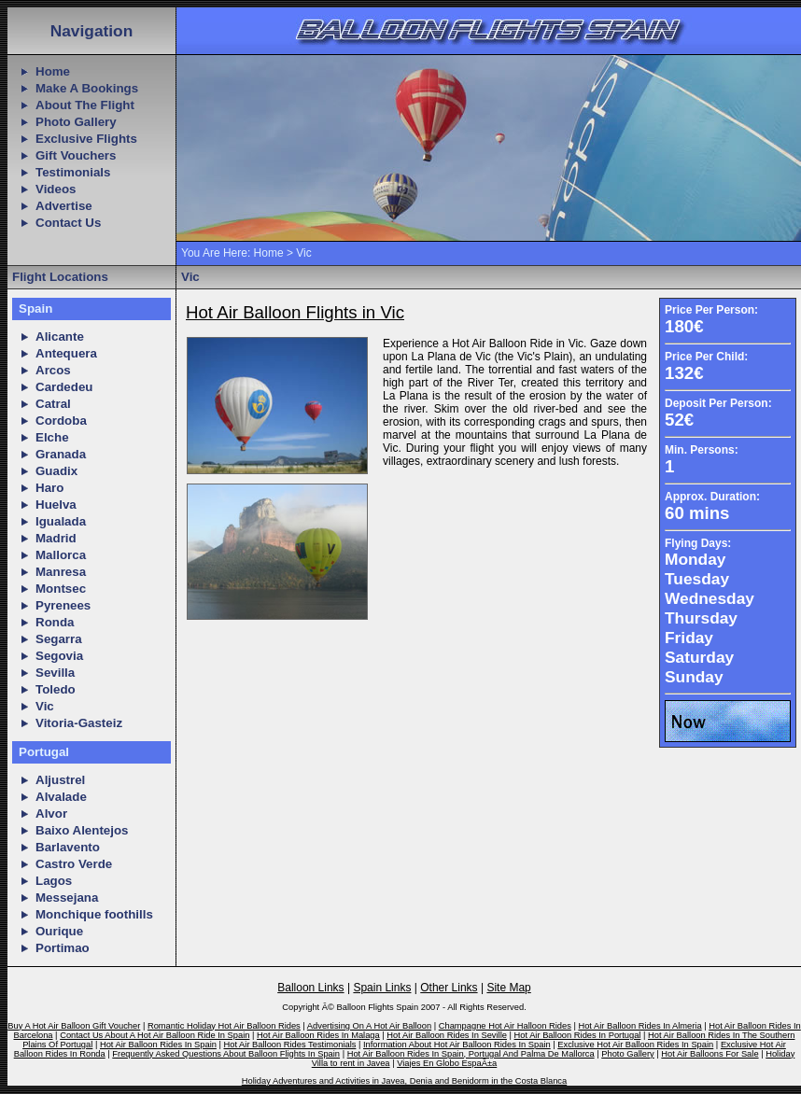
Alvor (51, 813)
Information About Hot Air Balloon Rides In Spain (457, 1044)
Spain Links (382, 987)
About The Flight (84, 105)
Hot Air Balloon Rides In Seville (446, 1035)
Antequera (66, 353)
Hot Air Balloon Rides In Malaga (318, 1035)
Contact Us (68, 223)
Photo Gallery (76, 122)
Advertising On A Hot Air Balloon (369, 1026)
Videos (55, 189)
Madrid (56, 538)
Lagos (53, 881)
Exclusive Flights (86, 139)
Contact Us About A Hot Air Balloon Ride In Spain (154, 1035)
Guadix (56, 471)
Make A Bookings (86, 88)
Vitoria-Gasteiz (78, 723)
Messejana (66, 898)
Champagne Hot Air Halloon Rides (505, 1026)
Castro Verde (73, 864)
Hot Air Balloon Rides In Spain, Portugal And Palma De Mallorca (471, 1054)
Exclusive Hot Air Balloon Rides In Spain (635, 1044)
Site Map (508, 987)
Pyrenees (63, 605)
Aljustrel (60, 780)
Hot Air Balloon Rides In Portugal (577, 1035)
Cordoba (61, 421)
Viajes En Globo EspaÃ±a (447, 1063)
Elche (52, 437)
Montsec (60, 589)
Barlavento (67, 847)
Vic (44, 706)
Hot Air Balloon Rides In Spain (158, 1044)
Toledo (55, 689)
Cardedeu (63, 387)
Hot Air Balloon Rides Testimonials (290, 1044)
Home (52, 71)
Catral (53, 404)
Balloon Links (310, 987)
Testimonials (72, 172)
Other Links (448, 987)
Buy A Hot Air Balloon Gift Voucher (73, 1026)
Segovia (59, 656)
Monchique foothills (94, 914)
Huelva (56, 505)
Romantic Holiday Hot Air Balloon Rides (224, 1026)
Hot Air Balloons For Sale (709, 1054)
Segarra (58, 639)
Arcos (53, 370)
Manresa (60, 572)
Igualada (60, 521)
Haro (49, 488)
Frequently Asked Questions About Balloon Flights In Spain (226, 1054)
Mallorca (60, 555)
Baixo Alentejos (82, 830)
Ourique (59, 931)
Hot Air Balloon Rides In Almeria (639, 1026)
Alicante (59, 337)
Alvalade (61, 797)
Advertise (63, 206)
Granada (60, 454)
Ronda (54, 622)
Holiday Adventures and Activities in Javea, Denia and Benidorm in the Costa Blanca (404, 1081)
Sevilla (55, 673)
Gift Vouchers (75, 155)
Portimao (62, 948)
